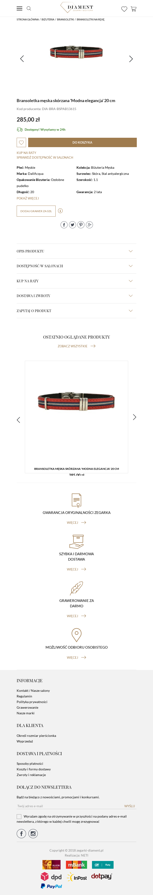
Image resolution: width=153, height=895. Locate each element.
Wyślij (129, 806)
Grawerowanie (27, 707)
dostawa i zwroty (75, 295)
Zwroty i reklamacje (31, 775)
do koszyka (82, 142)
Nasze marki (25, 713)
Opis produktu (75, 251)
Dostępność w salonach (75, 266)
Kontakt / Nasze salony (33, 690)
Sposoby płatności (30, 763)
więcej (76, 522)
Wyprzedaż (25, 741)
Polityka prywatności (32, 702)
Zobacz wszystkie (77, 346)
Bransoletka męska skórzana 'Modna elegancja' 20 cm (76, 468)
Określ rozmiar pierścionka (36, 736)
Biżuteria (48, 19)
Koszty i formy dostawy (34, 769)
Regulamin (24, 696)
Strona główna (28, 19)
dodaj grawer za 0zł (36, 211)
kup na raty (75, 281)
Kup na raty (26, 153)
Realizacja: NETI (76, 855)
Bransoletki (65, 19)
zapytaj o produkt (75, 310)
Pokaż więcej (28, 198)
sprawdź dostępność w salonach (45, 157)
